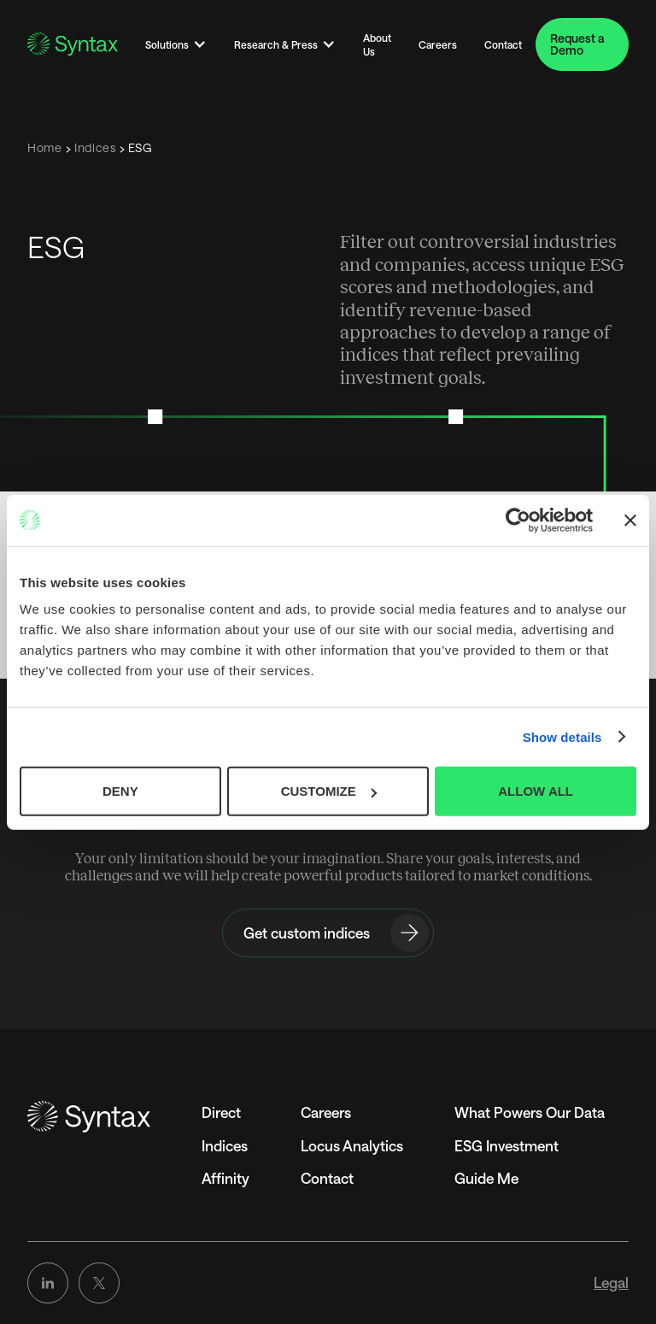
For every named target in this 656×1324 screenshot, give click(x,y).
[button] (176, 44)
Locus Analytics (352, 1145)
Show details (562, 736)
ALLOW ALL (535, 791)
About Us (377, 44)
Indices (225, 1145)
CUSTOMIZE (329, 791)
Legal (611, 1282)
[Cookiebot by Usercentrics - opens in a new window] (518, 520)
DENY (120, 791)
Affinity (225, 1177)
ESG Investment (506, 1145)
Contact (503, 44)
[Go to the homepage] (88, 1117)
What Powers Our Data (529, 1112)
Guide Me (486, 1177)
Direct (221, 1112)
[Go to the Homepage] (72, 44)
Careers (438, 44)
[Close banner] (630, 520)
